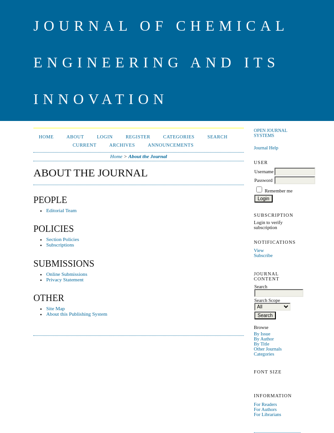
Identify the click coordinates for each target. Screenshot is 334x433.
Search (217, 136)
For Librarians (267, 414)
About (75, 136)
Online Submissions (66, 274)
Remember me (278, 190)
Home (46, 136)
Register (138, 136)
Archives (122, 145)
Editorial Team (61, 210)
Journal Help (266, 147)
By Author (264, 338)
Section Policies (62, 239)
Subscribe (263, 255)
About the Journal (148, 156)
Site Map (55, 308)
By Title (261, 343)
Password (263, 180)
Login (105, 136)
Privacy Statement (65, 279)
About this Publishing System (76, 314)
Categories (264, 353)
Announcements (171, 145)
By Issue (262, 333)
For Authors (265, 409)
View (259, 250)
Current (85, 145)
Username (264, 171)
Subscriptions (60, 244)
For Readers (265, 404)
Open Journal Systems (270, 133)
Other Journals (268, 348)
